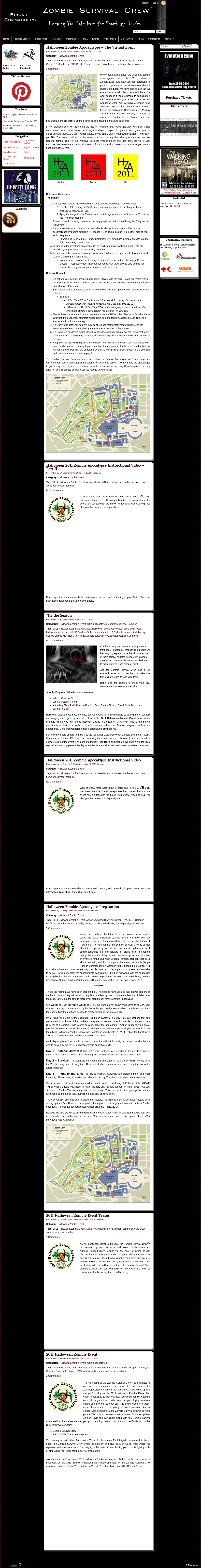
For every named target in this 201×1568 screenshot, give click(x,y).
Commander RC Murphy (137, 110)
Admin (168, 39)
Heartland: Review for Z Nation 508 (20, 121)
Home (6, 39)
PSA (85, 39)
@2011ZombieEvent (131, 1466)
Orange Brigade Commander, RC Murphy (80, 980)
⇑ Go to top (192, 1565)
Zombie (142, 214)
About (141, 39)
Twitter (87, 64)
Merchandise (72, 39)
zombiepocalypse (125, 64)
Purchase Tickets (179, 97)
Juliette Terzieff (61, 708)
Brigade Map (41, 39)
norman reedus (102, 632)
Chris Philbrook (119, 1367)
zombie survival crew (103, 64)
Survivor (130, 214)
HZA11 (126, 60)
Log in (156, 3)
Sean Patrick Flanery (106, 705)
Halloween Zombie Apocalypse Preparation (82, 907)
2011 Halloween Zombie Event (69, 60)
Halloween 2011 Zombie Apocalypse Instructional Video (93, 760)
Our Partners (127, 39)
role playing (69, 1371)
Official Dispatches (97, 624)
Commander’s (133, 106)
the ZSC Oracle (75, 64)
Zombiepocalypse (117, 624)
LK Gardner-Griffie (68, 51)
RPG (79, 1371)
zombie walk (89, 1371)
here (88, 944)
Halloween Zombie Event (71, 56)
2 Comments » (54, 1375)
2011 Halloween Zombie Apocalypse (98, 1459)
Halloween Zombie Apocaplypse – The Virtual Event (90, 47)
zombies (139, 64)
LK (62, 738)
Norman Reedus (84, 705)
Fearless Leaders (22, 39)
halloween (116, 60)
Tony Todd (79, 635)
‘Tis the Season (59, 615)
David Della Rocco (127, 705)
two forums (119, 1421)
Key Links (57, 39)
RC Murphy (60, 64)
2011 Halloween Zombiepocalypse (104, 628)
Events (95, 39)
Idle (127, 260)
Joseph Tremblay (137, 1367)
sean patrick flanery (135, 632)
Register (146, 3)
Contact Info (154, 39)
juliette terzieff (65, 632)
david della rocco (132, 628)
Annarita (13, 1566)
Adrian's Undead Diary (98, 60)
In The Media (109, 39)
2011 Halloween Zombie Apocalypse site (90, 1045)
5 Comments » (54, 928)
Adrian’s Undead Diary (92, 1251)
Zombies (57, 328)
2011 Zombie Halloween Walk (82, 1462)
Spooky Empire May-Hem (59, 635)
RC (72, 738)
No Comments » (54, 490)
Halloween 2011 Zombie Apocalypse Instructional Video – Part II (95, 467)
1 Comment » (53, 68)
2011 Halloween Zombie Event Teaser (77, 1215)
